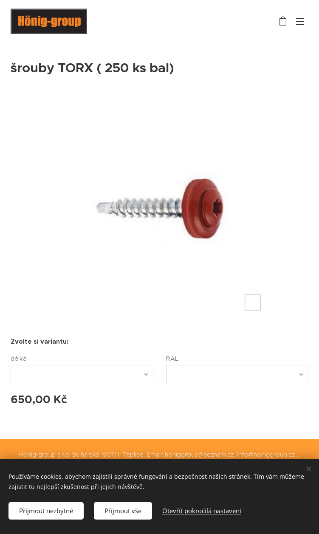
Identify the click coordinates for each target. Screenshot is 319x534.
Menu (300, 21)
